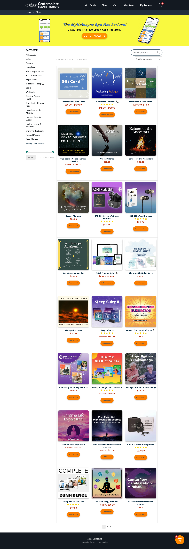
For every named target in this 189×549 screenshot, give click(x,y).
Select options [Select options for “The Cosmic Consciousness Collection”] (73, 171)
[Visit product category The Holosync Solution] (40, 71)
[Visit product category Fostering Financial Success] (40, 118)
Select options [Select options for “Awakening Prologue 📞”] (107, 115)
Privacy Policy (102, 542)
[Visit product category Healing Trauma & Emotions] (40, 125)
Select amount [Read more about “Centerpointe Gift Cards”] (73, 111)
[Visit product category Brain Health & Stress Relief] (40, 105)
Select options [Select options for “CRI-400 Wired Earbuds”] (141, 229)
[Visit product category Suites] (40, 59)
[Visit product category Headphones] (40, 67)
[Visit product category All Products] (40, 55)
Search (158, 52)
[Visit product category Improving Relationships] (40, 131)
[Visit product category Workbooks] (40, 92)
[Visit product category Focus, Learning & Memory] (40, 111)
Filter (31, 157)
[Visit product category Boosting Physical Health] (40, 98)
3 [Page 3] (110, 526)
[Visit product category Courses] (40, 63)
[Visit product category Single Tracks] (40, 80)
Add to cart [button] (140, 111)
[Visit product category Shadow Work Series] (40, 75)
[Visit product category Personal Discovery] (40, 135)
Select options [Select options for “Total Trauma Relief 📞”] (107, 283)
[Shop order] (150, 59)
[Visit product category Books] (40, 88)
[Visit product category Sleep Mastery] (40, 139)
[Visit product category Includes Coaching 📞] (40, 84)
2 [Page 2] (107, 526)
